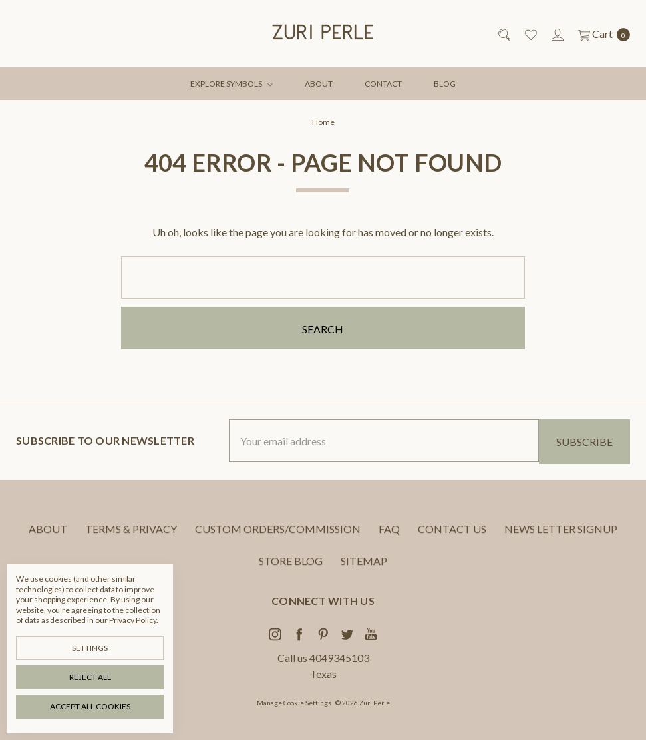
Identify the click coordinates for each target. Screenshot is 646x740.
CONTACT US (452, 538)
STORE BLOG (291, 570)
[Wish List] (530, 34)
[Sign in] (556, 34)
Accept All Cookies (90, 706)
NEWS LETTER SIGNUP (560, 538)
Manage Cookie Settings (294, 703)
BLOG (445, 84)
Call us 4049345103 (323, 657)
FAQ (389, 538)
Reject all (90, 677)
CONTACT (383, 84)
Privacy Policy (132, 620)
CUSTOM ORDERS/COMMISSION (278, 538)
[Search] (503, 34)
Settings (90, 648)
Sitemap (364, 570)
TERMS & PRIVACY (131, 538)
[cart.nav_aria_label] (600, 34)
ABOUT (319, 84)
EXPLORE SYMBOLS (231, 84)
